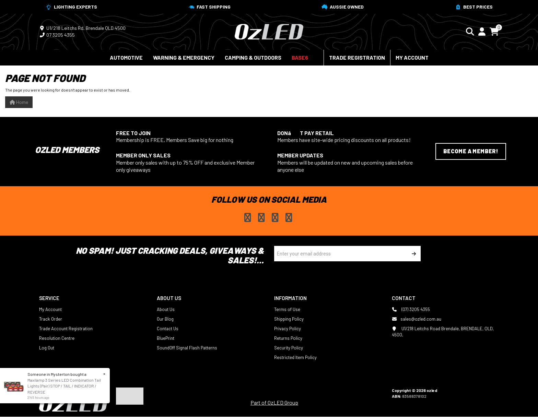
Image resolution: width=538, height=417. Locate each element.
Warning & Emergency (183, 57)
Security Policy (288, 347)
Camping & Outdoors (253, 57)
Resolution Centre (56, 338)
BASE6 (300, 57)
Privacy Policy (287, 328)
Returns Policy (288, 338)
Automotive (126, 57)
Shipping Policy (289, 319)
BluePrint (165, 338)
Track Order (50, 319)
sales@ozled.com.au (416, 319)
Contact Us (167, 328)
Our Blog (165, 319)
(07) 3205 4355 (411, 309)
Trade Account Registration (66, 328)
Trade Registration (357, 57)
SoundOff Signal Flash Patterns (187, 347)
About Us (166, 309)
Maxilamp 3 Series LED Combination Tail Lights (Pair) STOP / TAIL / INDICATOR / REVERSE (64, 386)
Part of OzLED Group (274, 402)
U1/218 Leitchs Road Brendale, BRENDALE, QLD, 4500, (443, 331)
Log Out (46, 347)
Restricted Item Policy (295, 357)
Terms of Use (287, 309)
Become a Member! (470, 151)
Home (19, 102)
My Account (412, 57)
